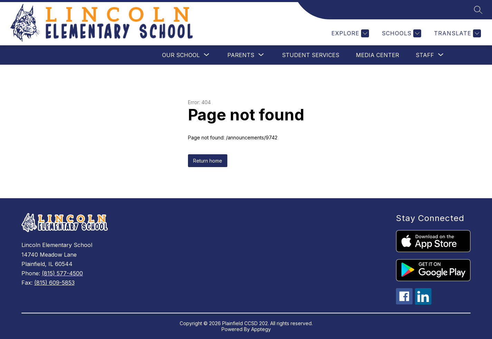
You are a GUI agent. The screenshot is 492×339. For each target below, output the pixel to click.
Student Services (310, 55)
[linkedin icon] (423, 302)
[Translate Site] (456, 33)
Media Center (377, 55)
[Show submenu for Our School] (181, 55)
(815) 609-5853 (54, 282)
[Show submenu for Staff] (425, 55)
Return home (207, 161)
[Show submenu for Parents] (240, 55)
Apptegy (261, 329)
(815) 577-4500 (62, 273)
